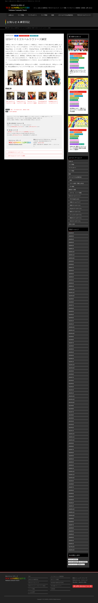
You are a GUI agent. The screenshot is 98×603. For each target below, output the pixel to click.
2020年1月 (71, 468)
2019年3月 (71, 499)
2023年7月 (71, 342)
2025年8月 (71, 264)
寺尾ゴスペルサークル (79, 134)
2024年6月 (71, 308)
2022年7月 (71, 377)
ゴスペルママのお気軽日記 (75, 177)
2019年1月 (71, 506)
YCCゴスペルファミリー (74, 67)
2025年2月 (71, 283)
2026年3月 (71, 242)
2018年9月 (71, 518)
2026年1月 (71, 248)
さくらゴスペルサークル (74, 63)
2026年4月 (71, 239)
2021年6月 (71, 415)
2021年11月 (71, 399)
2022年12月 (71, 364)
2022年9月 (71, 371)
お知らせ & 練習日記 (33, 579)
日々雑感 (72, 186)
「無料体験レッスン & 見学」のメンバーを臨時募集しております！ (21, 131)
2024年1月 (71, 324)
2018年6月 (71, 528)
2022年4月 (71, 386)
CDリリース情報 (55, 579)
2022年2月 (71, 390)
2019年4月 (71, 496)
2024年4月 (71, 314)
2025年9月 (71, 261)
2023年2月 (71, 358)
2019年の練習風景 (13, 111)
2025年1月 (71, 286)
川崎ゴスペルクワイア (78, 132)
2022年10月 (71, 368)
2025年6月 (71, 270)
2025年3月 (71, 280)
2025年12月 (71, 251)
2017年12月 (71, 546)
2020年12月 (71, 433)
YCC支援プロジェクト (56, 585)
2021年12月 (71, 396)
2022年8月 (71, 374)
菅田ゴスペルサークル (74, 61)
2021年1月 (71, 430)
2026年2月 (71, 245)
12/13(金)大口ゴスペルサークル (15, 152)
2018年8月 (71, 521)
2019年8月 (71, 484)
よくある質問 (31, 592)
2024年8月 (71, 302)
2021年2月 (71, 427)
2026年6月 (71, 233)
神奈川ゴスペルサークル (74, 65)
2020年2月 (71, 465)
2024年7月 (71, 305)
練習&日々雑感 (34, 35)
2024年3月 (71, 317)
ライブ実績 (44, 15)
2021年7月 (71, 411)
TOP (29, 576)
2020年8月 (71, 446)
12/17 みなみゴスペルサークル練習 (16, 155)
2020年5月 (71, 455)
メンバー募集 (31, 588)
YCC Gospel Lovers (24, 35)
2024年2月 (71, 320)
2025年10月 (71, 258)
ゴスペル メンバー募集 (76, 192)
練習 (16, 35)
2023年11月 (71, 330)
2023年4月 (71, 352)
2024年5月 (71, 311)
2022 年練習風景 (83, 562)
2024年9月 (71, 299)
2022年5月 (71, 383)
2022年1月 (71, 393)
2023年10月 (71, 333)
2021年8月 (71, 408)
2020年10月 (71, 440)
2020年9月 (71, 443)
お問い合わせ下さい (33, 126)
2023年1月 (71, 361)
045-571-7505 (41, 142)
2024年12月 (71, 289)
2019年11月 (71, 474)
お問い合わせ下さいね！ (17, 135)
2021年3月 (71, 424)
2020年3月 (71, 462)
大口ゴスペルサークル (75, 221)
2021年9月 (71, 405)
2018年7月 (71, 524)
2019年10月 (71, 477)
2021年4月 (71, 421)
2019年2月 (71, 502)
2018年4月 (71, 534)
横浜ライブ (81, 564)
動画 (70, 174)
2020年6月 (71, 452)
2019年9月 (71, 480)
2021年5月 (71, 418)
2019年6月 (71, 490)
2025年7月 (71, 267)
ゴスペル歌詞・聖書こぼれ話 (77, 183)
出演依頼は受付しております (17, 126)
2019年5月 (71, 493)
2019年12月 (71, 471)
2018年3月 (71, 537)
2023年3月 (71, 355)
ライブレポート (72, 167)
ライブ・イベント (73, 564)
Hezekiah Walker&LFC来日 (57, 582)
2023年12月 (71, 327)
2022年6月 (71, 380)
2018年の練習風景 (73, 559)
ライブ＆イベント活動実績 (57, 576)
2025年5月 (71, 273)
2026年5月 (71, 236)
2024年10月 (71, 295)
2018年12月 (71, 509)
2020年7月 (71, 449)
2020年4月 (71, 459)
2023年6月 (71, 346)
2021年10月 (71, 402)
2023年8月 (71, 339)
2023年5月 (71, 349)
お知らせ (11, 15)
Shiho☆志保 (82, 67)
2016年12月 (71, 550)
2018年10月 (71, 515)
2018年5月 (71, 531)
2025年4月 (71, 277)
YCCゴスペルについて (33, 582)
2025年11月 (71, 255)
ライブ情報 (72, 134)
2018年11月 (71, 512)
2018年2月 (71, 540)
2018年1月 (71, 543)
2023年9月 (71, 336)
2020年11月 (71, 437)
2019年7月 (71, 487)
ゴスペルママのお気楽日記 (65, 15)
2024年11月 (71, 292)
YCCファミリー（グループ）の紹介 (37, 585)
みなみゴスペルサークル (74, 59)
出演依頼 (53, 588)
